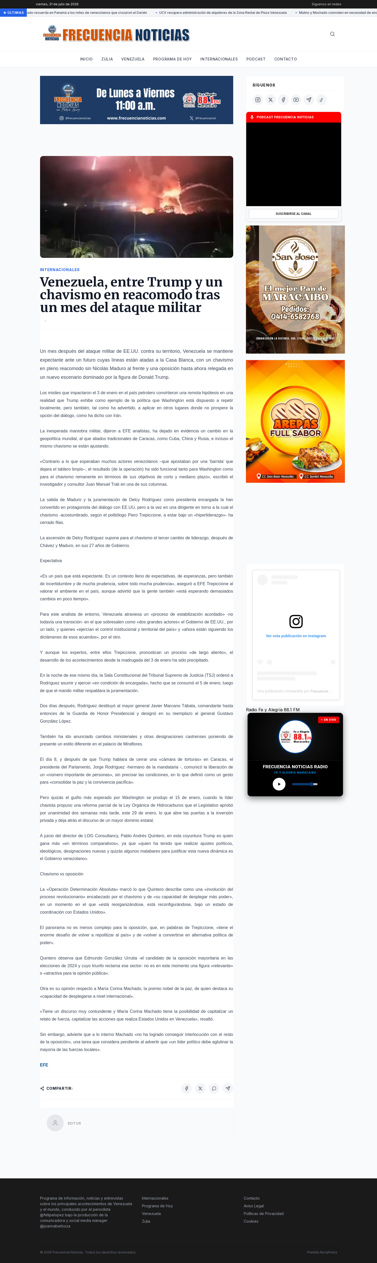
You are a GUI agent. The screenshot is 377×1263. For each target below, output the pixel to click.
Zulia (107, 59)
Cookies (251, 1221)
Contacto (285, 59)
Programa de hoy (172, 59)
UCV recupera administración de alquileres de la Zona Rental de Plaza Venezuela (223, 13)
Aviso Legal (254, 1206)
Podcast (256, 59)
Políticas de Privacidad (264, 1213)
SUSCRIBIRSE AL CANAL (293, 214)
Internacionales (219, 59)
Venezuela (132, 59)
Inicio (86, 59)
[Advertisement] (136, 142)
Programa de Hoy (157, 1206)
